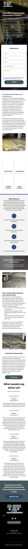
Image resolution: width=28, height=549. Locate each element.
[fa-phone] (20, 5)
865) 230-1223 (14, 530)
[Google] (12, 518)
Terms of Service (15, 78)
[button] (25, 4)
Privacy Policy (6, 78)
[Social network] (15, 518)
